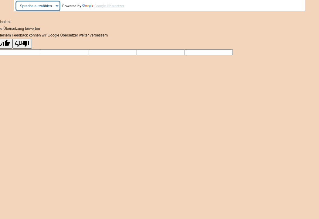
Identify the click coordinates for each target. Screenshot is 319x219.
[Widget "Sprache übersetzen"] (37, 6)
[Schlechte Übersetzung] (22, 44)
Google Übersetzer (103, 6)
